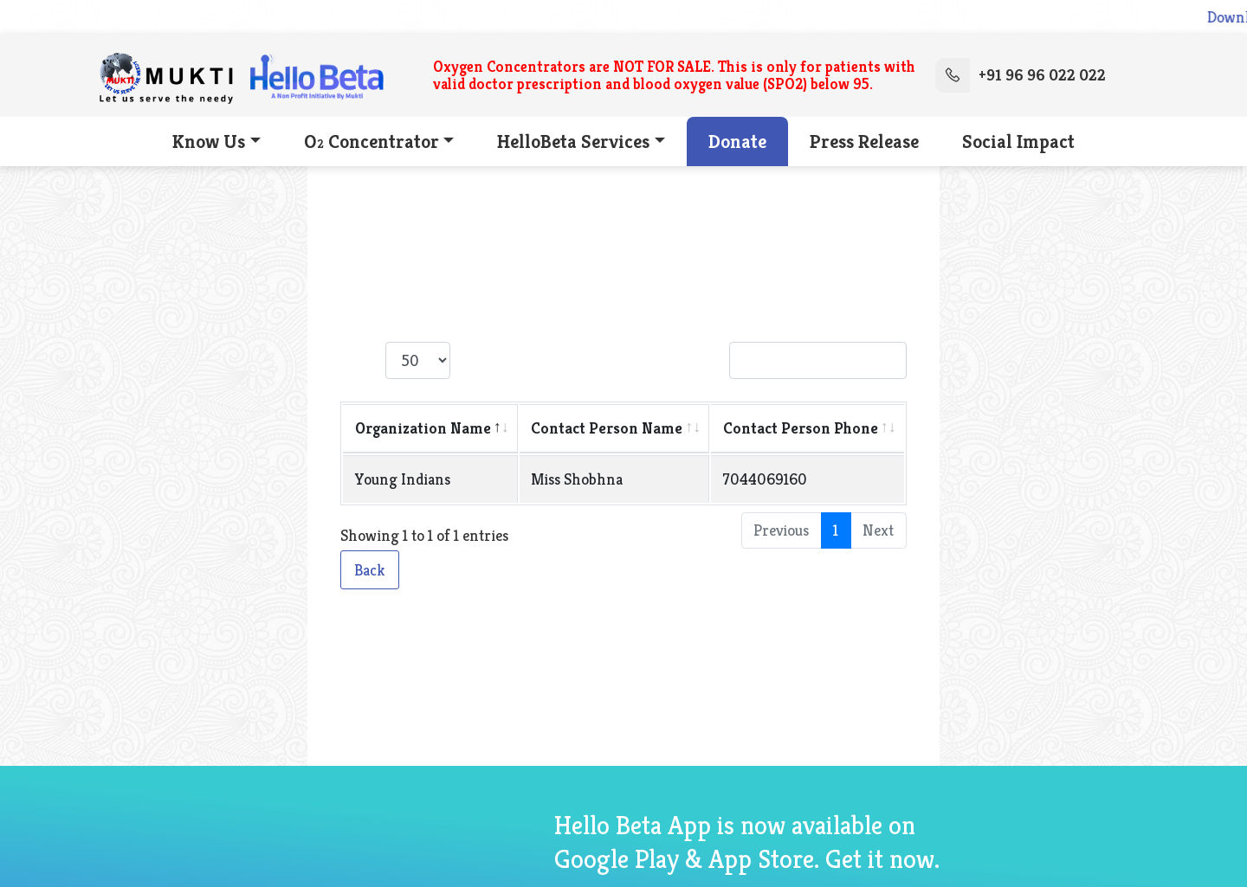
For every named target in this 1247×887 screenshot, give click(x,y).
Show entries (423, 360)
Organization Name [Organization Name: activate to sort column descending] (423, 428)
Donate (737, 141)
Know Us (208, 141)
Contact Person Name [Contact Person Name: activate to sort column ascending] (606, 428)
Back (369, 570)
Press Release (864, 141)
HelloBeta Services (573, 141)
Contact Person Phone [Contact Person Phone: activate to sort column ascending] (800, 428)
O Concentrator (371, 141)
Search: (792, 360)
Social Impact (1018, 141)
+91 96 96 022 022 (1020, 75)
